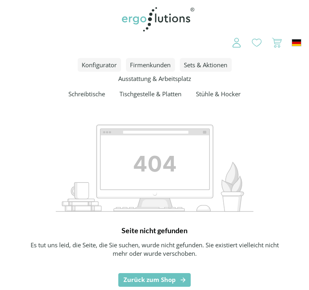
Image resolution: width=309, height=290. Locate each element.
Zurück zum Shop (150, 280)
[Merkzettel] (257, 42)
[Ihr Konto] (231, 42)
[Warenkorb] (277, 42)
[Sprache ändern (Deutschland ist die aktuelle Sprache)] (296, 42)
